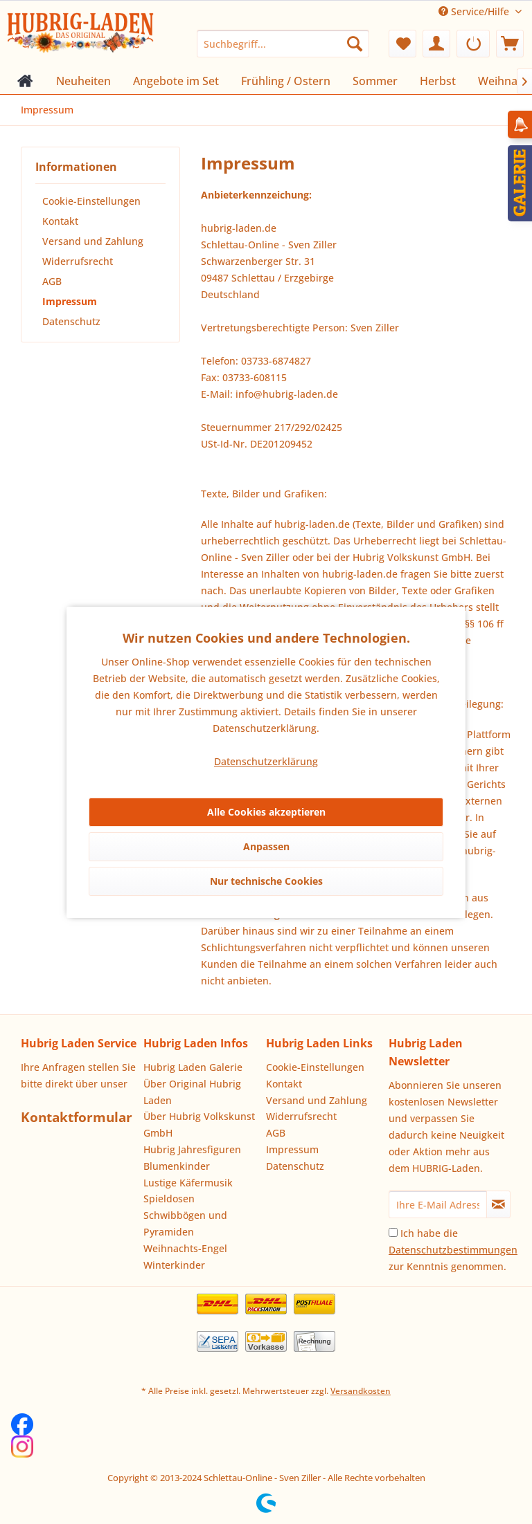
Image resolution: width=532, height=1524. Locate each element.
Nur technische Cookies (266, 881)
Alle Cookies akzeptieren (266, 811)
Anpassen (266, 846)
